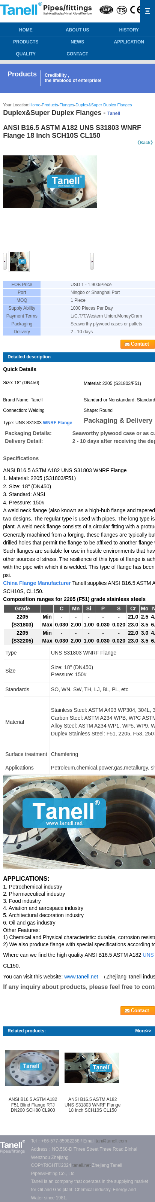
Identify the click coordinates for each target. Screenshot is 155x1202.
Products (25, 42)
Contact (77, 54)
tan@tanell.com (111, 1141)
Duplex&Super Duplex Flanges (103, 105)
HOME (26, 30)
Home (34, 105)
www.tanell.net (81, 977)
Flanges (66, 105)
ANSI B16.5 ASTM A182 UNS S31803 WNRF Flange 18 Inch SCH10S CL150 (92, 1105)
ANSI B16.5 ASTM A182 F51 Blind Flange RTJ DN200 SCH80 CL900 (33, 1105)
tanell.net (81, 1165)
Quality (26, 54)
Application (129, 42)
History (129, 30)
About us (77, 30)
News (77, 42)
